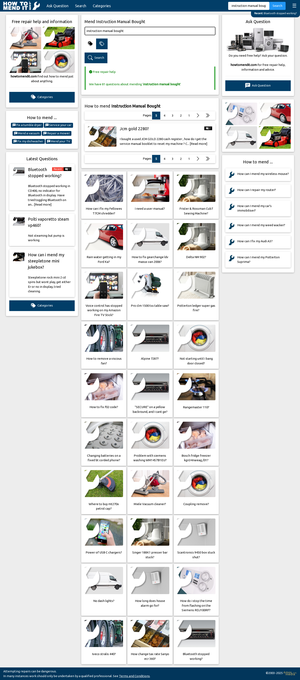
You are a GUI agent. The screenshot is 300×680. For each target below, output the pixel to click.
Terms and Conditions (134, 676)
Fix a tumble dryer (27, 125)
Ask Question (58, 6)
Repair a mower (56, 133)
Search (80, 6)
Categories (102, 6)
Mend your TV (58, 141)
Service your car (58, 125)
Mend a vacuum (27, 133)
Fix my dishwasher (28, 141)
